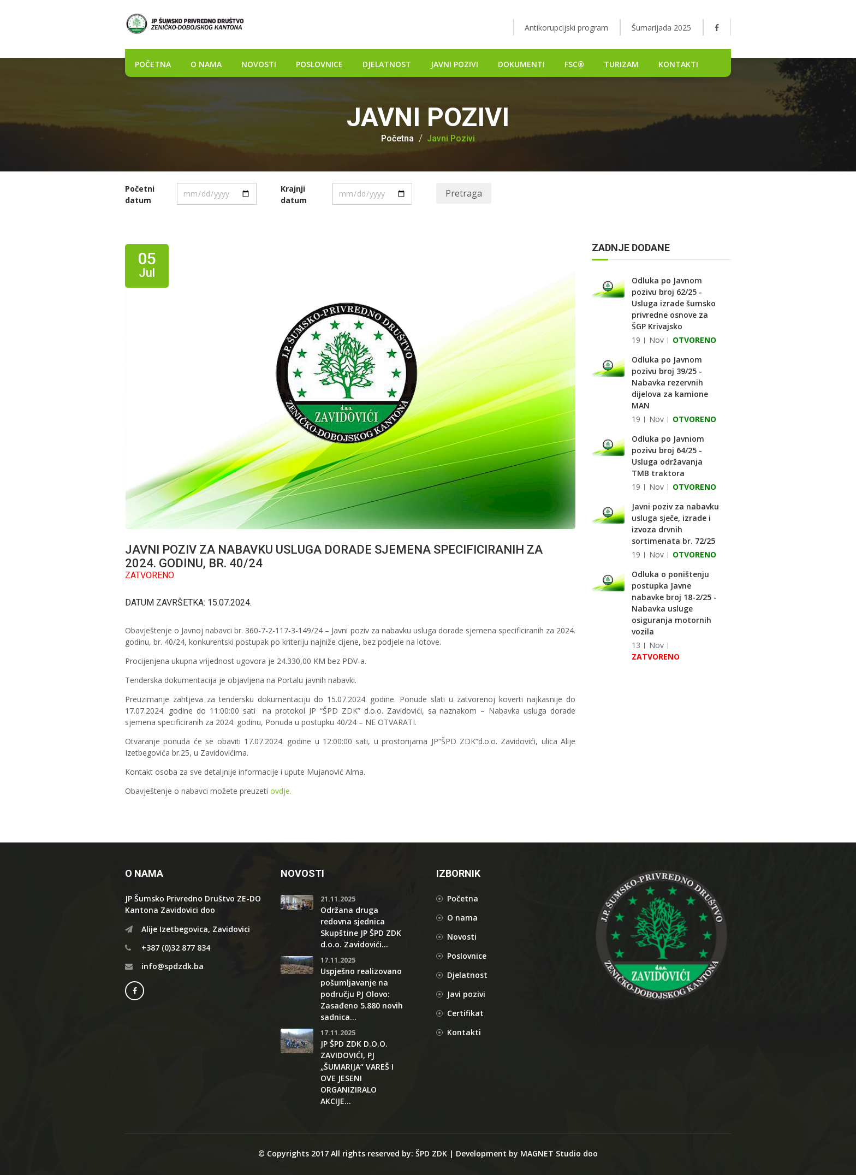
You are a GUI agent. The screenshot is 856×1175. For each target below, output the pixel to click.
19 (636, 340)
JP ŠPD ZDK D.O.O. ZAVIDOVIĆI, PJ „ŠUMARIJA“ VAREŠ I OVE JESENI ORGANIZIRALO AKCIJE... (357, 1072)
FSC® (574, 64)
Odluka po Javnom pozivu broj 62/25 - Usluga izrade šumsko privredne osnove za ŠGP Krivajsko (674, 303)
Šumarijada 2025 (661, 27)
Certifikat (465, 1013)
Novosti (462, 936)
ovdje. (281, 791)
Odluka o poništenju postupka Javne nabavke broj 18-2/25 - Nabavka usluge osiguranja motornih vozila (674, 603)
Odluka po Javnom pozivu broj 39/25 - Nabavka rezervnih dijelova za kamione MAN (670, 382)
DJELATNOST (386, 64)
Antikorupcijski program (566, 27)
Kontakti (678, 64)
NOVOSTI (258, 64)
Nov (656, 340)
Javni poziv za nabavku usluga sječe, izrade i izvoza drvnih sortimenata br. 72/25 (675, 523)
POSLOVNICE (319, 64)
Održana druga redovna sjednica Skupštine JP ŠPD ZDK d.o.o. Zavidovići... (360, 927)
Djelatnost (467, 975)
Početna (397, 138)
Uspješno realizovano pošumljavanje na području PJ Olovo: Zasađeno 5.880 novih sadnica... (361, 994)
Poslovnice (466, 956)
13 (636, 645)
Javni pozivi (454, 64)
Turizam (621, 64)
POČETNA (153, 64)
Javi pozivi (466, 994)
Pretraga (463, 193)
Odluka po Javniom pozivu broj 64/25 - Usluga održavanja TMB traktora (668, 456)
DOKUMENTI (521, 64)
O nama (206, 64)
